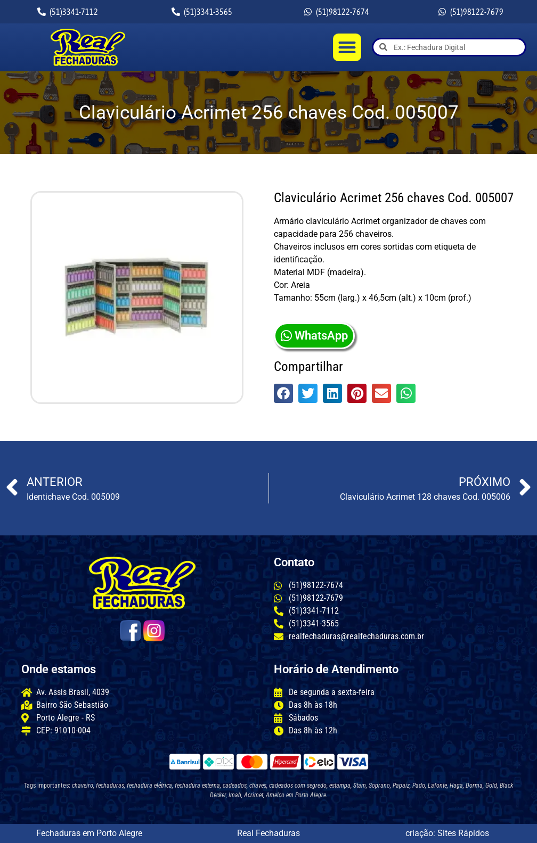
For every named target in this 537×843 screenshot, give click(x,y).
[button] (347, 48)
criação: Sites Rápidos (447, 833)
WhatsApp (314, 335)
